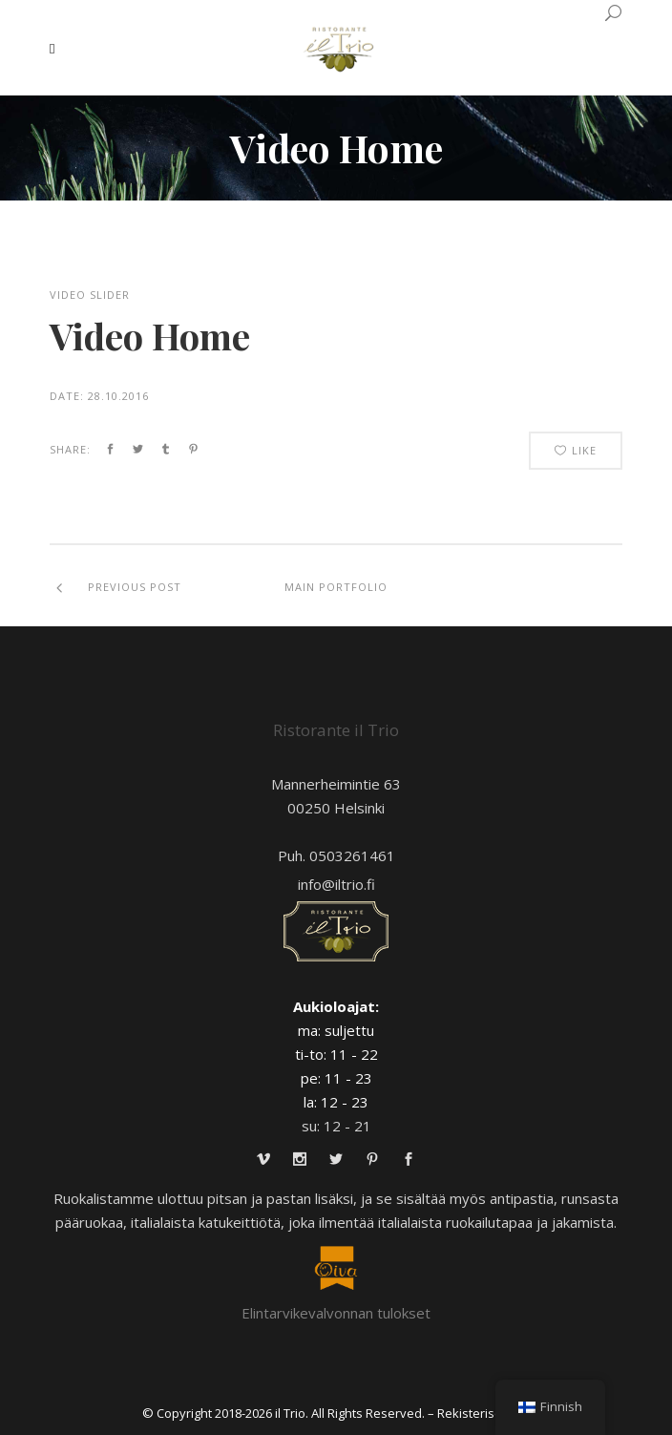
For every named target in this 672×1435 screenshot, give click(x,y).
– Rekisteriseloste (479, 1413)
